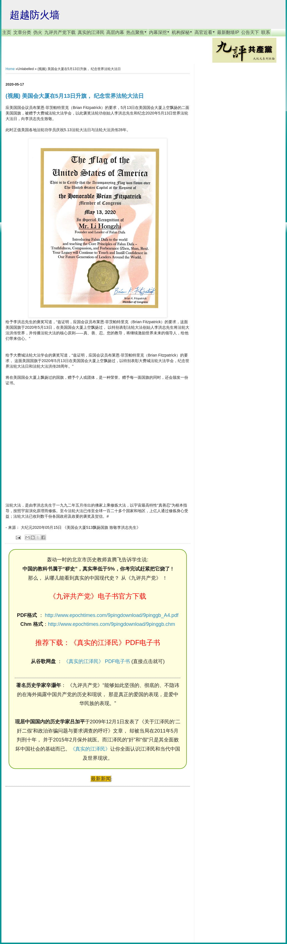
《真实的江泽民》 (90, 749)
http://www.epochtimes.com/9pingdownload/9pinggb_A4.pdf (111, 615)
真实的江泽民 (91, 32)
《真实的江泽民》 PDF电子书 (97, 661)
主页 (6, 32)
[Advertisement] (47, 859)
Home (10, 69)
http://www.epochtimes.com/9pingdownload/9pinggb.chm (111, 624)
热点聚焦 (136, 32)
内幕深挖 (159, 32)
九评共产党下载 (59, 32)
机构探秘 (182, 32)
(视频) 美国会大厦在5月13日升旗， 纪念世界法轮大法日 (75, 96)
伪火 (37, 32)
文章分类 (22, 32)
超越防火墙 (35, 15)
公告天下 (250, 32)
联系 (265, 32)
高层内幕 (115, 32)
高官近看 (205, 32)
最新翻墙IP (228, 32)
